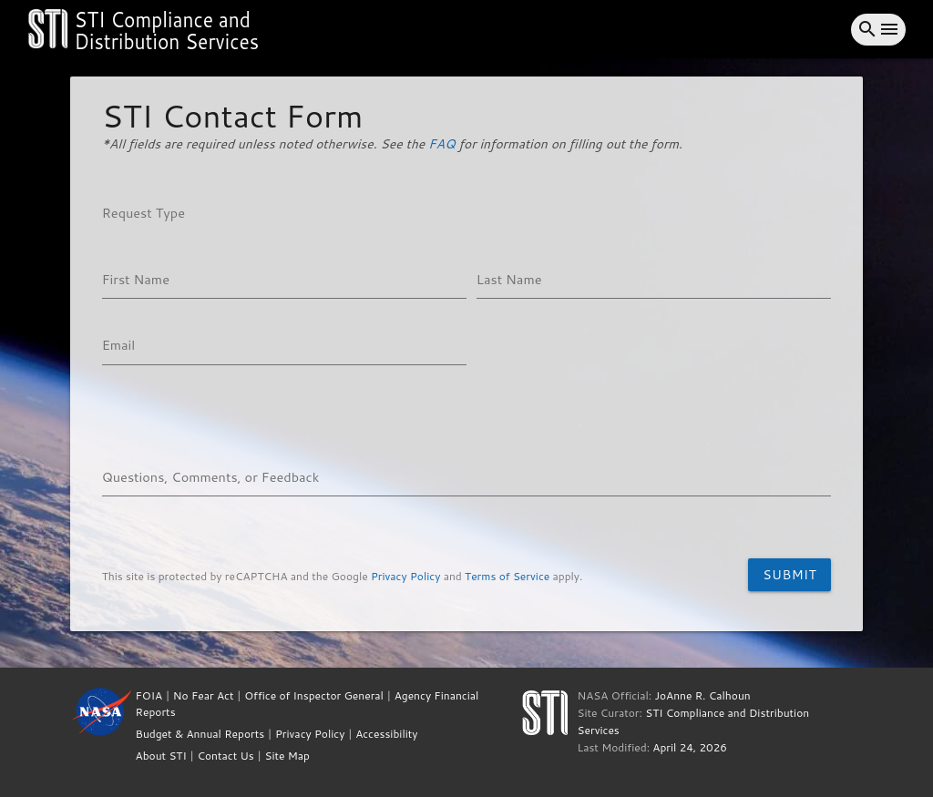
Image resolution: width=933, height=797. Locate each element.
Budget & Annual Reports (200, 733)
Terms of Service (507, 576)
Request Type (143, 212)
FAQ (442, 144)
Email (119, 344)
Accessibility (386, 733)
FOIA (149, 695)
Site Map (287, 755)
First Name (135, 279)
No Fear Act (203, 695)
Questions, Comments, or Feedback (211, 476)
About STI (161, 755)
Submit (789, 575)
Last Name (509, 279)
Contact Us (225, 755)
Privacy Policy (405, 576)
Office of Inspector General (314, 695)
